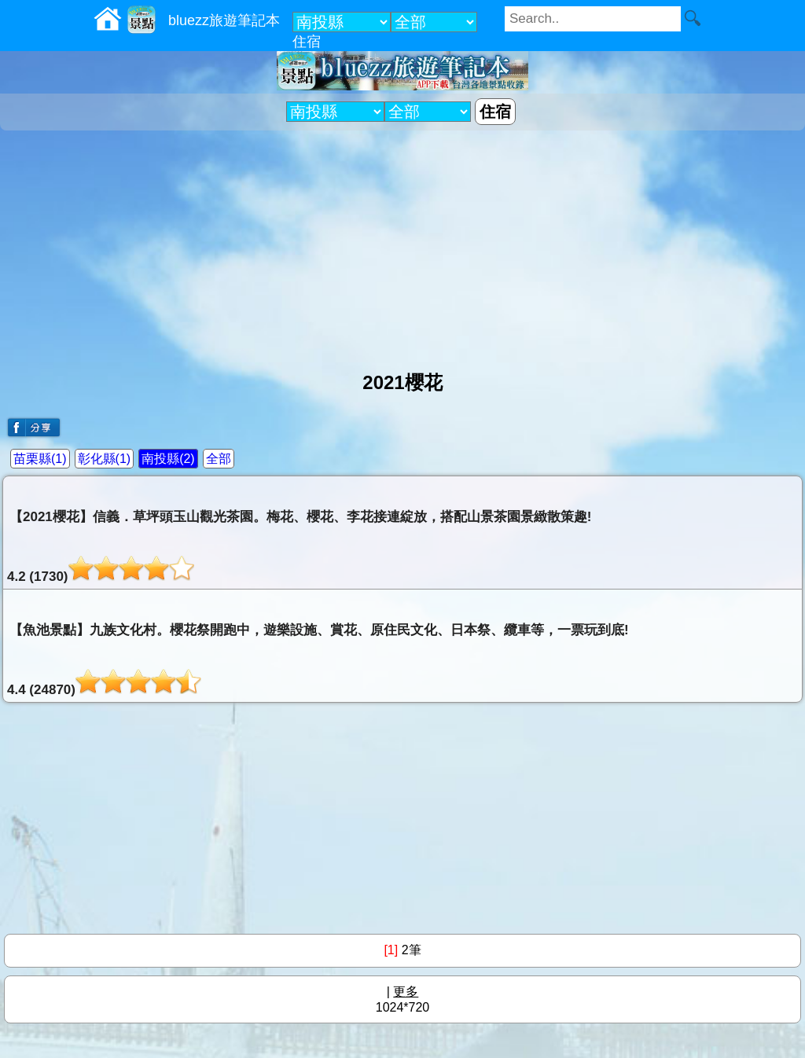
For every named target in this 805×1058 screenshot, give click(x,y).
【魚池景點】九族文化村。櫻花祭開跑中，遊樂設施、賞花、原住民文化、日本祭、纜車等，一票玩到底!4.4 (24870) (318, 660)
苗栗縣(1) (40, 458)
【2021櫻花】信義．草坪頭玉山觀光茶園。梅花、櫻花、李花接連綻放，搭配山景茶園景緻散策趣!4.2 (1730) (299, 546)
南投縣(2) (168, 458)
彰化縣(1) (104, 458)
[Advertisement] (402, 244)
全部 (218, 458)
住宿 (306, 42)
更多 (405, 991)
